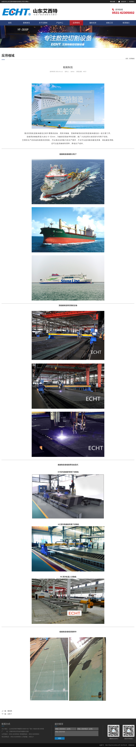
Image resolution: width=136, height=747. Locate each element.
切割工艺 (109, 23)
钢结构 (10, 711)
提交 (59, 738)
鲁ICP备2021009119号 (113, 745)
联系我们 (131, 1)
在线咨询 (123, 1)
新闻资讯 (26, 23)
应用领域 (76, 23)
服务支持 (92, 23)
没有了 (10, 714)
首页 (10, 23)
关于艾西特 (43, 23)
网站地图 (112, 1)
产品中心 (59, 23)
